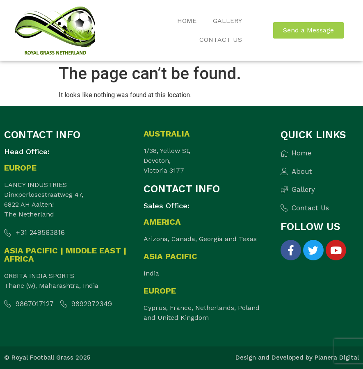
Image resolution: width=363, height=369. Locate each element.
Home (186, 21)
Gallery (227, 21)
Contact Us (220, 39)
